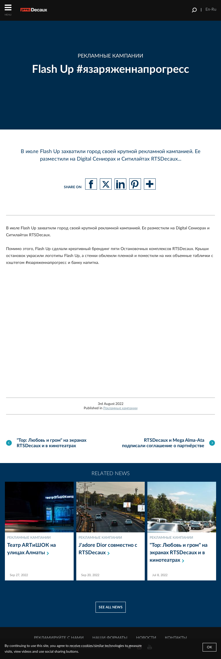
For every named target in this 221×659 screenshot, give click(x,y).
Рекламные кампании (120, 408)
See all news (111, 607)
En (207, 9)
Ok (209, 647)
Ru (214, 9)
